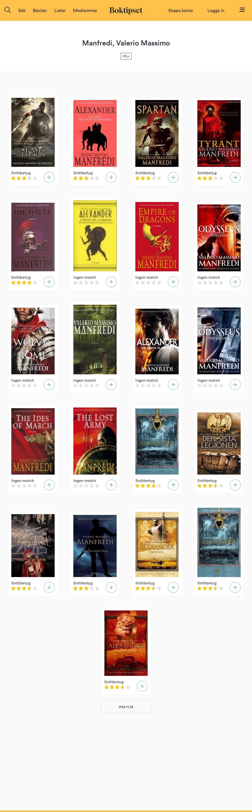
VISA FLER (126, 707)
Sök (22, 10)
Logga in (215, 10)
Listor (60, 10)
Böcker (40, 10)
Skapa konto (180, 10)
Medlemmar (85, 10)
